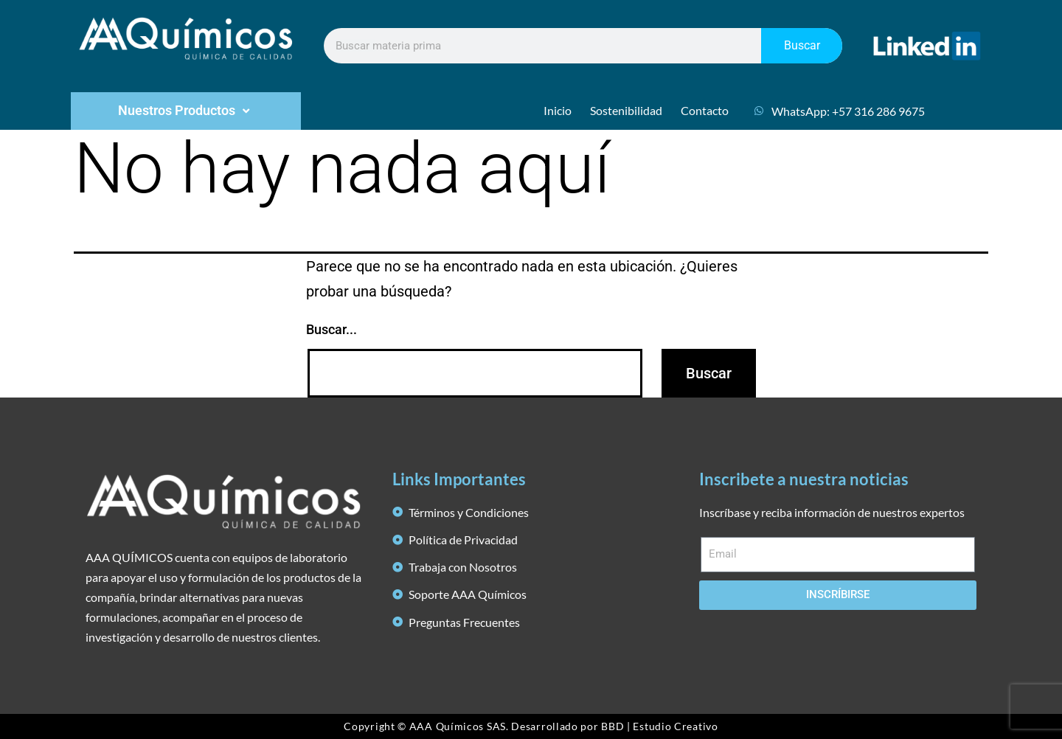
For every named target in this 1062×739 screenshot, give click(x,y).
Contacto (705, 110)
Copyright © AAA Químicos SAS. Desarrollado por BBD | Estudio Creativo (531, 726)
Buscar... (331, 329)
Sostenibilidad (626, 110)
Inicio (558, 110)
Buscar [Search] (802, 45)
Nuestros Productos (185, 111)
